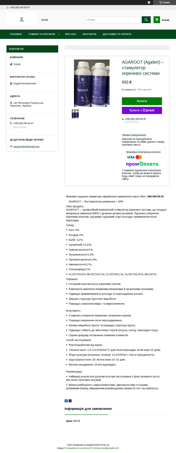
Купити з (141, 110)
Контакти (89, 34)
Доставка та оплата (117, 34)
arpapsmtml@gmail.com (26, 146)
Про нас (70, 34)
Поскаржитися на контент (77, 448)
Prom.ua (105, 445)
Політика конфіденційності (105, 448)
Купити (142, 101)
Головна (16, 34)
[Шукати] (146, 19)
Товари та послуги (41, 34)
